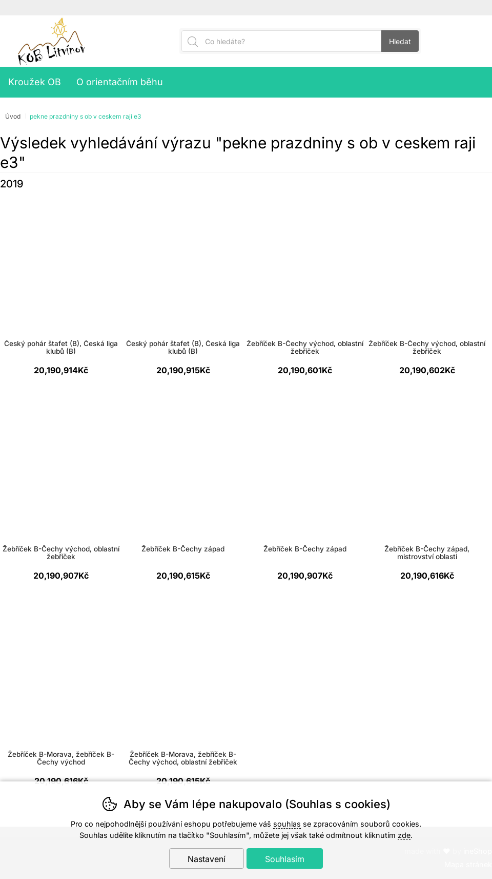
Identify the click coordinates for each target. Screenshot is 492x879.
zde (404, 835)
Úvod (12, 116)
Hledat (400, 41)
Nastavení (206, 859)
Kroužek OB (34, 82)
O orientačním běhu (119, 82)
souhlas (287, 823)
